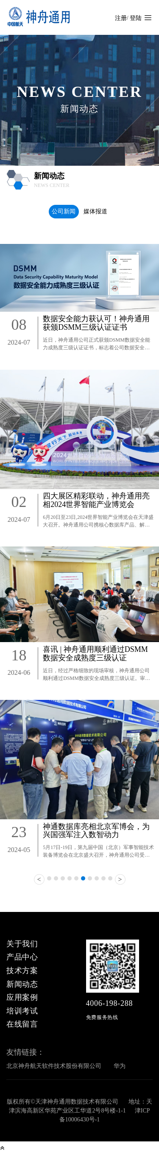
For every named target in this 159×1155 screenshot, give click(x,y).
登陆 (136, 18)
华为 (120, 1066)
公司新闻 (63, 211)
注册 (121, 18)
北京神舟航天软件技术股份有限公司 (53, 1066)
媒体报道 (95, 211)
